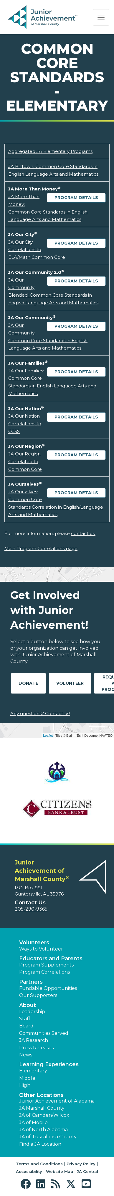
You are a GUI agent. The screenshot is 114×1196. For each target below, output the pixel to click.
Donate (28, 683)
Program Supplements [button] (46, 965)
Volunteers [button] (34, 942)
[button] (27, 1184)
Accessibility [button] (29, 1171)
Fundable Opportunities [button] (48, 988)
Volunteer (70, 683)
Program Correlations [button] (44, 972)
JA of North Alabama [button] (43, 1129)
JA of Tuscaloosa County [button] (48, 1137)
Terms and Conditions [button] (39, 1163)
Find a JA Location (40, 1144)
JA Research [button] (33, 1040)
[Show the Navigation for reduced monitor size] (101, 17)
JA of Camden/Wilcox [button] (44, 1115)
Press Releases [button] (36, 1047)
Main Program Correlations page (40, 548)
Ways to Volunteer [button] (41, 949)
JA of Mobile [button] (33, 1122)
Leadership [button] (32, 1011)
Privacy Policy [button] (81, 1163)
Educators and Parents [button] (50, 958)
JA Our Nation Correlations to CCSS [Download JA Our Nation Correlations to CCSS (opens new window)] (24, 423)
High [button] (24, 1085)
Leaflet (48, 735)
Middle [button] (27, 1078)
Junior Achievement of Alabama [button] (57, 1101)
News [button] (25, 1055)
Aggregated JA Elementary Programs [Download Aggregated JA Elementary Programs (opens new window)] (50, 151)
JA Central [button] (87, 1171)
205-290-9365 (31, 909)
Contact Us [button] (30, 902)
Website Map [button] (59, 1171)
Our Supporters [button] (38, 995)
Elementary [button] (33, 1071)
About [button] (27, 1005)
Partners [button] (31, 982)
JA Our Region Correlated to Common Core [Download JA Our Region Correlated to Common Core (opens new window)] (25, 461)
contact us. (83, 533)
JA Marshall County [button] (42, 1108)
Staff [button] (24, 1019)
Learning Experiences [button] (49, 1064)
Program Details (76, 197)
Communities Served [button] (43, 1033)
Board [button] (26, 1026)
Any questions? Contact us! (40, 713)
